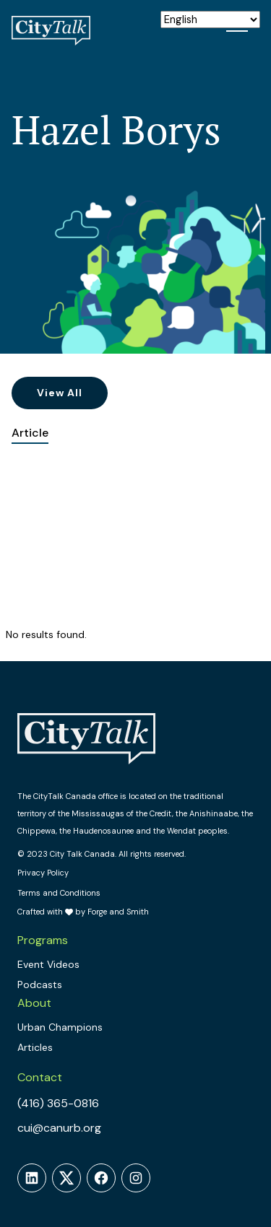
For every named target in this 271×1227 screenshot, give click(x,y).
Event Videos (48, 964)
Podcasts (39, 984)
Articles (35, 1047)
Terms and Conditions (58, 893)
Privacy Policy (43, 873)
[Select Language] (210, 19)
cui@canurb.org (59, 1127)
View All (59, 392)
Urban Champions (60, 1027)
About (34, 1002)
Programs (42, 940)
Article (30, 432)
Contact (39, 1077)
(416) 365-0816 (58, 1103)
